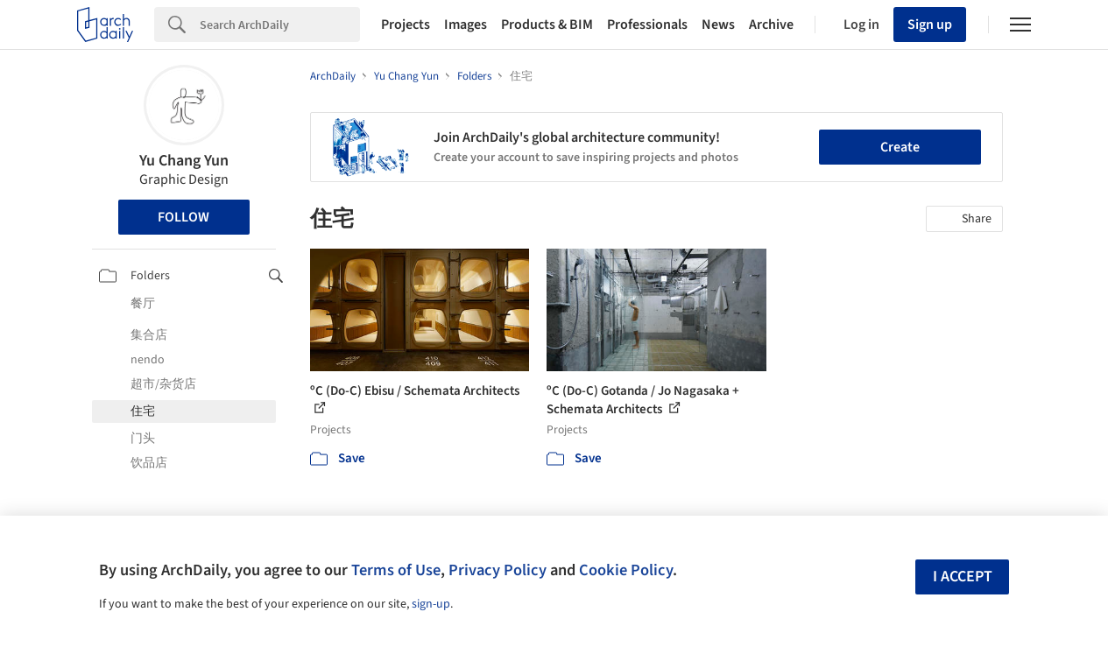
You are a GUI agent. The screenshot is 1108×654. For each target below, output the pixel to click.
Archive (771, 25)
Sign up (929, 24)
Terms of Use (396, 570)
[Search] (280, 24)
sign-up (431, 604)
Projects (405, 25)
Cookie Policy (626, 570)
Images (465, 25)
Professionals (647, 25)
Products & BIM (547, 25)
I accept (962, 576)
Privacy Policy (497, 570)
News (718, 25)
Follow (183, 217)
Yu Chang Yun (184, 161)
